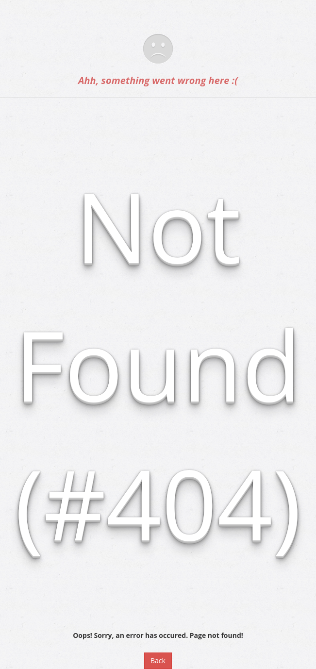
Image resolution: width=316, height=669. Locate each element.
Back (158, 660)
